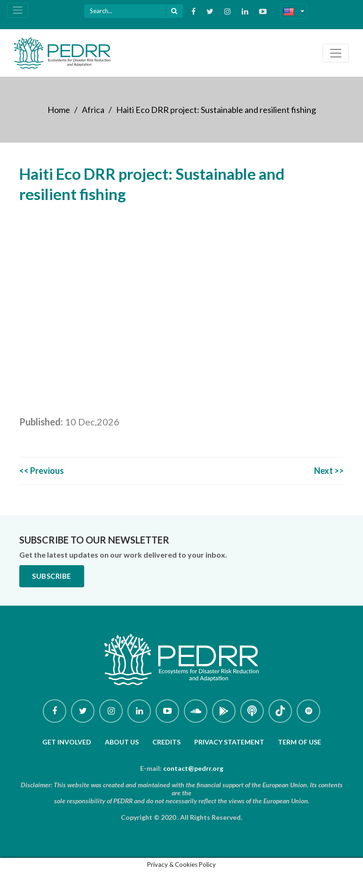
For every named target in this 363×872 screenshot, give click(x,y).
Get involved (66, 742)
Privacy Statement (229, 742)
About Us (122, 742)
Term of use (299, 742)
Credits (166, 742)
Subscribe (51, 576)
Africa (93, 109)
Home (58, 109)
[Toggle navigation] (17, 10)
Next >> (329, 470)
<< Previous (41, 470)
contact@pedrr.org (193, 768)
